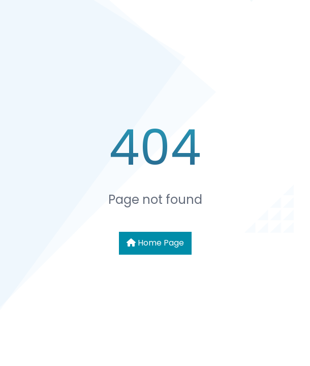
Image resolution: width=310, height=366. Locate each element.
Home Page (155, 243)
